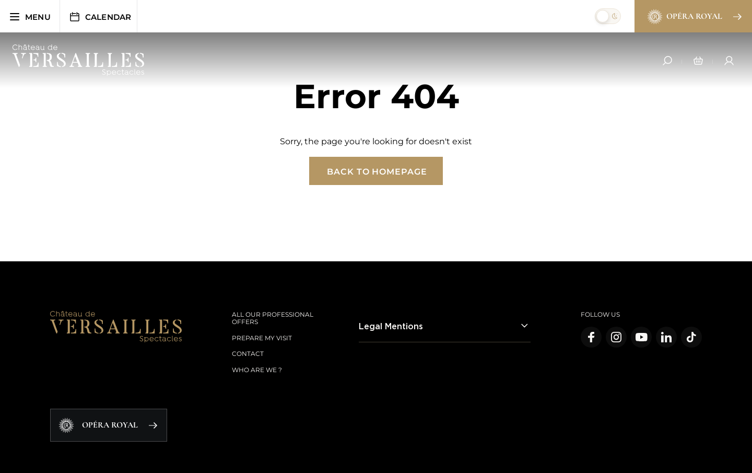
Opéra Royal (694, 17)
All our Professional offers (272, 318)
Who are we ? (257, 370)
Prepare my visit (262, 338)
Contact (248, 353)
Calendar (100, 16)
